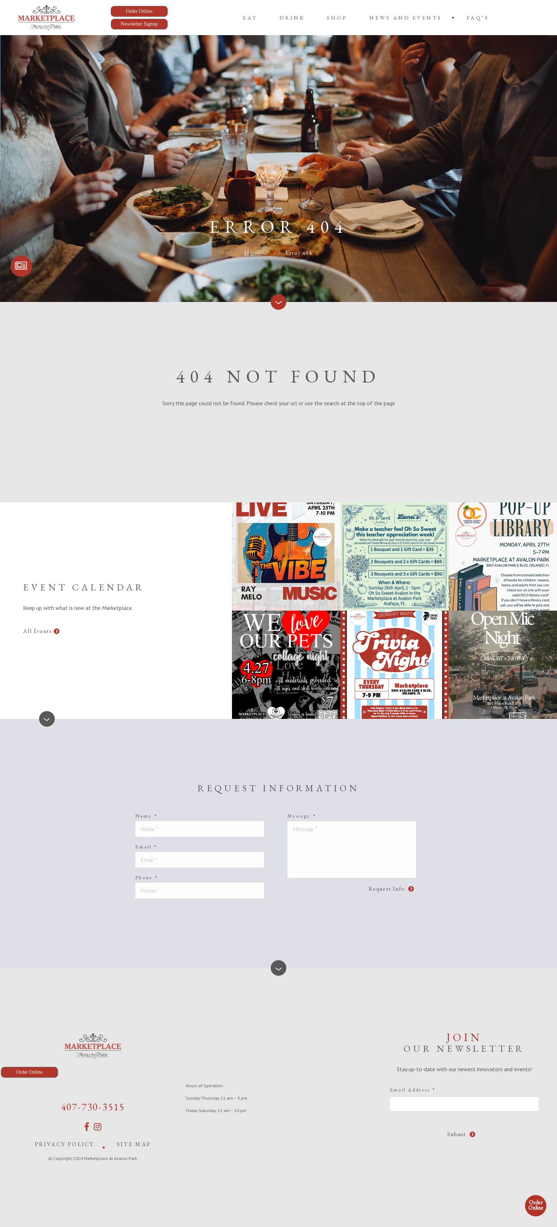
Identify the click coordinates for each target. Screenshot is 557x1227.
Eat (250, 17)
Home (252, 253)
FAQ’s (478, 17)
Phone (146, 877)
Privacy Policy (64, 1144)
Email (146, 846)
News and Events (405, 17)
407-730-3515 (93, 1106)
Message (301, 816)
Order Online (535, 1205)
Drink (292, 17)
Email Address (413, 1089)
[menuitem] (250, 17)
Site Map (134, 1144)
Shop (337, 17)
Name (146, 816)
